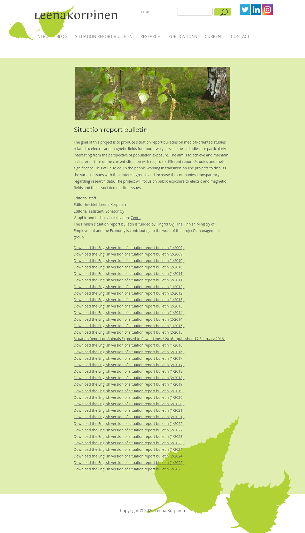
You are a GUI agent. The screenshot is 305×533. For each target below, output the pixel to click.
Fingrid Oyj (166, 224)
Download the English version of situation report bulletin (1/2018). (129, 371)
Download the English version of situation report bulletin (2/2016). (129, 351)
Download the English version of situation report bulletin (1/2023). (129, 436)
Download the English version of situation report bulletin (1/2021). (129, 410)
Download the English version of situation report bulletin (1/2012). (129, 286)
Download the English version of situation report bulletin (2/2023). (129, 442)
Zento (135, 217)
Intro (42, 36)
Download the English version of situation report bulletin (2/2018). (129, 377)
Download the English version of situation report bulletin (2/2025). (129, 469)
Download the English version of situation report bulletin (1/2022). (129, 423)
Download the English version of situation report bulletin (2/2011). (129, 279)
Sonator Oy (114, 211)
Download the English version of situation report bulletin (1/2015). (129, 325)
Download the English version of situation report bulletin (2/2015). (129, 332)
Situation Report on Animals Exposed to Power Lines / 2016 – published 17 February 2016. (149, 338)
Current (214, 36)
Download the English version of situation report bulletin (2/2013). (129, 306)
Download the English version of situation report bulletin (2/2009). (129, 254)
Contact (240, 36)
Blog (61, 36)
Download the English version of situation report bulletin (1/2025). (129, 462)
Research (150, 36)
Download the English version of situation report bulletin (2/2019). (129, 390)
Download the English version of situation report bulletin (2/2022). (129, 429)
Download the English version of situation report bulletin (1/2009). (129, 247)
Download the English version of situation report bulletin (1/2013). (129, 299)
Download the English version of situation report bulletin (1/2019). (129, 384)
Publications (182, 36)
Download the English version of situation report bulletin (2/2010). (129, 267)
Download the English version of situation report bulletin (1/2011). (129, 273)
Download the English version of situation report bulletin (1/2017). (129, 358)
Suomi (144, 12)
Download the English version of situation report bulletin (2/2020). (129, 403)
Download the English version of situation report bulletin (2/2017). (129, 364)
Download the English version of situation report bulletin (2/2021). (129, 416)
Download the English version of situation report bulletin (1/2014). (129, 312)
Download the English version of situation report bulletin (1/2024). (129, 449)
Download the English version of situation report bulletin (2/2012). (129, 293)
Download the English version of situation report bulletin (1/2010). (129, 260)
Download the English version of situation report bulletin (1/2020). (129, 397)
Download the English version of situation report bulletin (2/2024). (129, 456)
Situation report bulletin (103, 36)
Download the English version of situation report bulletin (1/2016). (129, 345)
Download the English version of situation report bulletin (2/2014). (129, 319)
